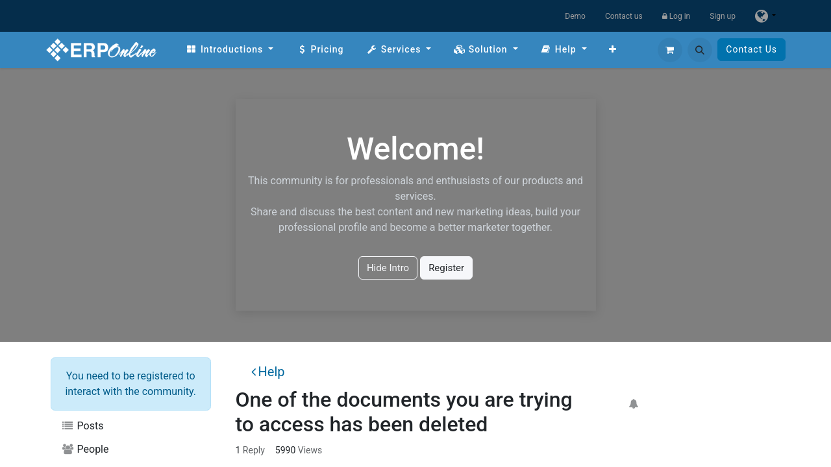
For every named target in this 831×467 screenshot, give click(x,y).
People (85, 449)
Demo (575, 16)
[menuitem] (229, 49)
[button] (700, 50)
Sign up (723, 16)
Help (268, 371)
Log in (676, 16)
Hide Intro (388, 268)
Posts (82, 426)
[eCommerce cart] (670, 50)
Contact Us (751, 49)
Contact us (624, 16)
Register (446, 268)
